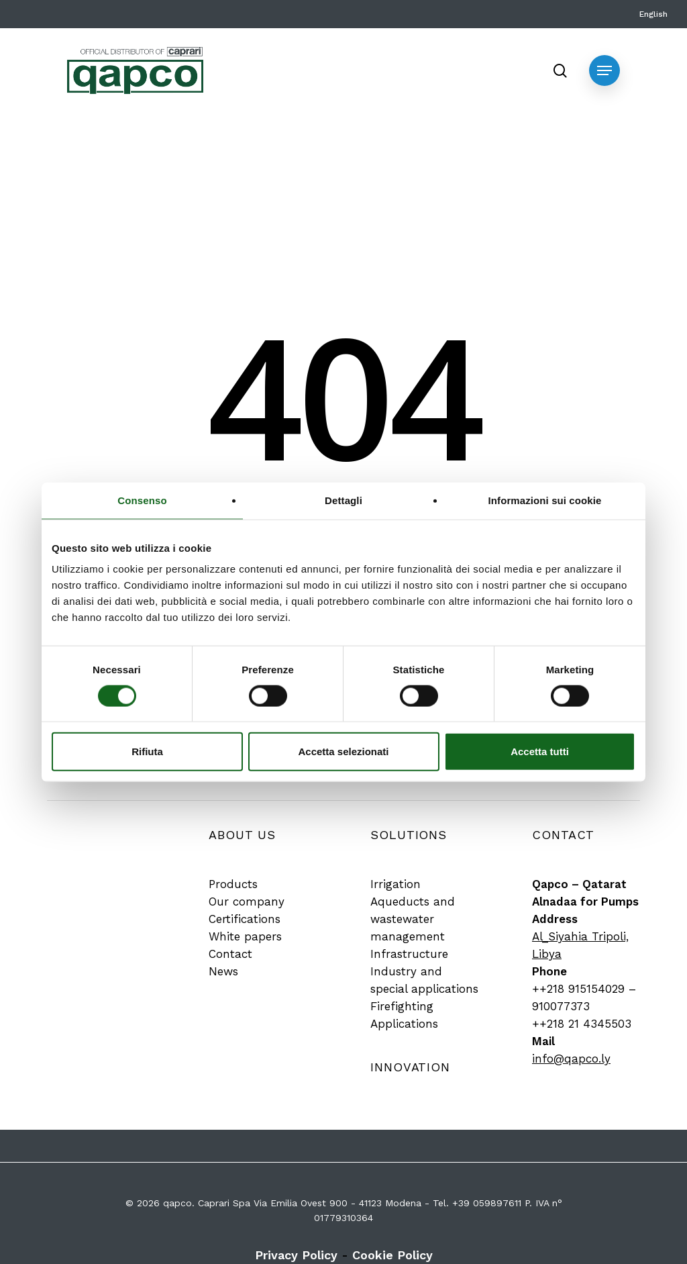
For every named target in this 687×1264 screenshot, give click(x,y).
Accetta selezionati (343, 751)
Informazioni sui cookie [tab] (545, 499)
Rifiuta (147, 751)
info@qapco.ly (571, 1058)
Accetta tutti (540, 751)
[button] (604, 70)
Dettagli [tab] (343, 499)
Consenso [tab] (141, 499)
